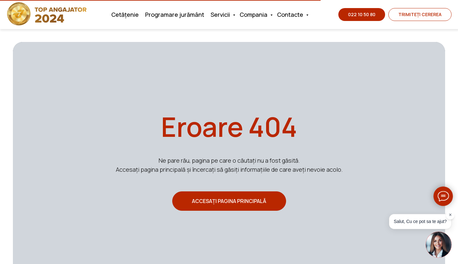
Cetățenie (125, 14)
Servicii (221, 14)
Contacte (290, 14)
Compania (254, 14)
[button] (420, 14)
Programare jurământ (174, 14)
